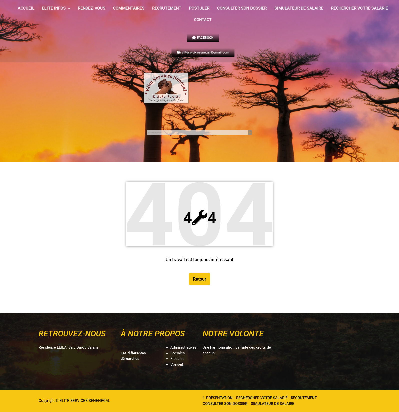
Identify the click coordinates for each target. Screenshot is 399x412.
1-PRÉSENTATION (218, 398)
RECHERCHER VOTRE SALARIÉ (339, 9)
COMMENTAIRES (134, 9)
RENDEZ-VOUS (101, 9)
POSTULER (196, 9)
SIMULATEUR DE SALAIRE (285, 9)
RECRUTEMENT (168, 9)
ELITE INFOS (69, 9)
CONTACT (200, 19)
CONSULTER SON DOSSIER (234, 9)
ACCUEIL (43, 9)
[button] (70, 9)
